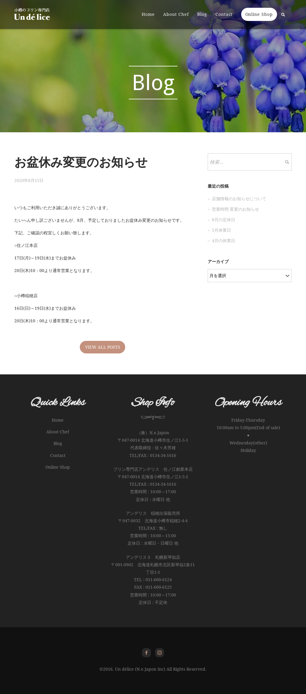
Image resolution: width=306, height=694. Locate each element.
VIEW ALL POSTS (102, 347)
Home (147, 14)
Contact (223, 14)
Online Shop (259, 14)
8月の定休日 (223, 219)
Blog (202, 14)
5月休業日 (221, 230)
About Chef (176, 14)
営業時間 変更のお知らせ (235, 209)
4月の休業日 (223, 240)
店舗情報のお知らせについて (239, 198)
